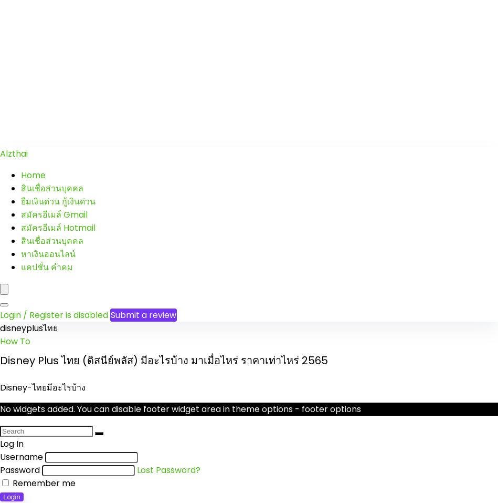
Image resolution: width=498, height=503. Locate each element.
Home (33, 175)
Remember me (39, 483)
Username (21, 457)
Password (20, 470)
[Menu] (4, 289)
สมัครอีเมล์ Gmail (54, 215)
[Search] (4, 304)
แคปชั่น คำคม (47, 267)
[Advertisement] (249, 73)
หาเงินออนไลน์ (48, 254)
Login (11, 497)
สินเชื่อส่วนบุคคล (52, 188)
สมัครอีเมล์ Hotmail (58, 228)
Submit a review (143, 315)
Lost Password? (168, 470)
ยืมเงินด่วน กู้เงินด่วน (58, 202)
